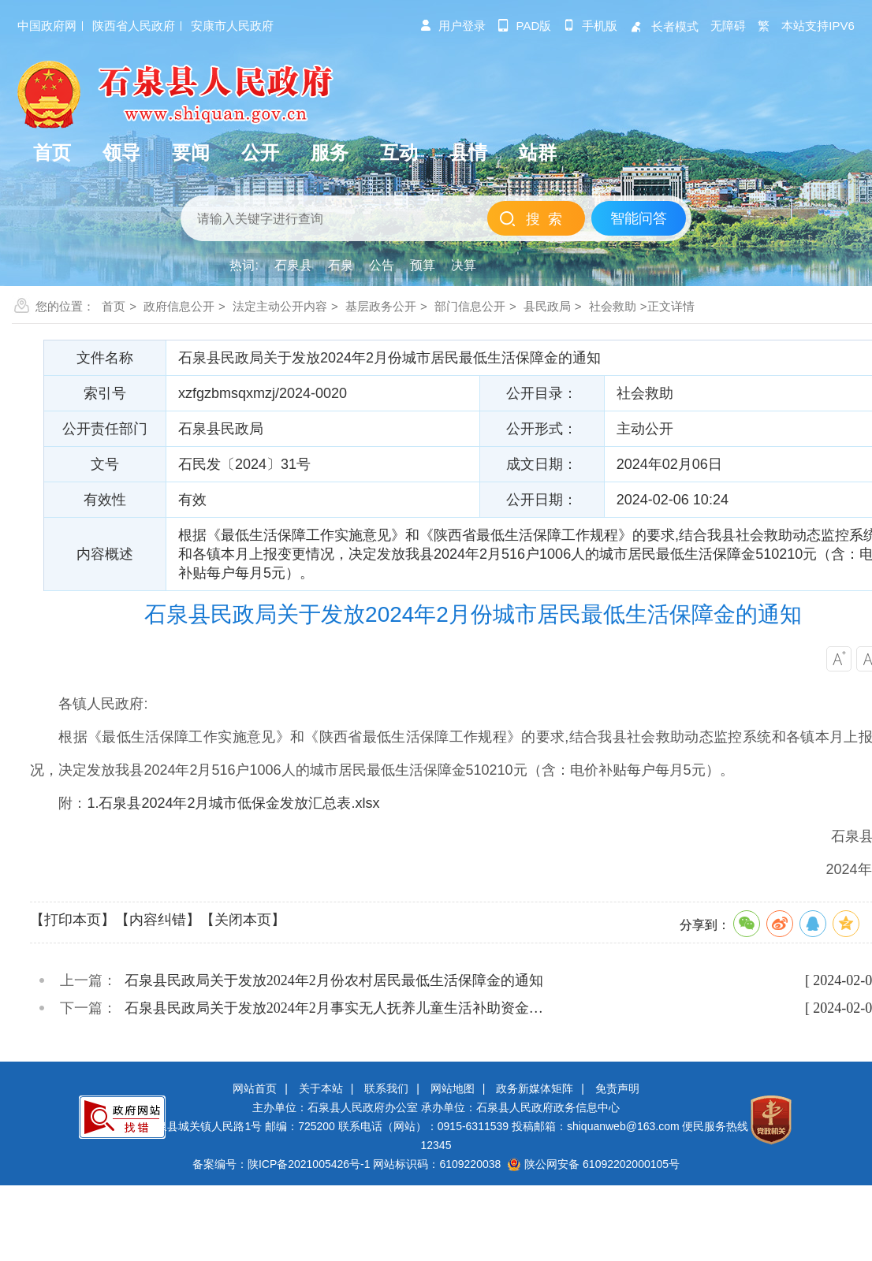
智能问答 (638, 218)
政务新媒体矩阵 (534, 1088)
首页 (113, 306)
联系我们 (386, 1088)
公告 (381, 265)
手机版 (590, 25)
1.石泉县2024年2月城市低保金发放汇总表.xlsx (233, 803)
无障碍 (728, 25)
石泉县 (293, 265)
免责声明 (617, 1088)
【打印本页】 (72, 920)
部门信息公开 (469, 306)
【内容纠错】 (157, 920)
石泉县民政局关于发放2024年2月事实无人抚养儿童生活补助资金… (334, 1008)
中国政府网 (46, 25)
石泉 (340, 265)
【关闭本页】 (242, 920)
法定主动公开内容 (280, 306)
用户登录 (452, 25)
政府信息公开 (178, 306)
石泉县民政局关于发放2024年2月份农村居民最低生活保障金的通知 (334, 980)
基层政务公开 (380, 306)
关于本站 (321, 1088)
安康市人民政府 (232, 25)
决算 (463, 265)
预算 (422, 265)
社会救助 (612, 306)
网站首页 (255, 1088)
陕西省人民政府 (133, 25)
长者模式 (664, 26)
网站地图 (452, 1088)
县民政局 (547, 306)
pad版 (524, 25)
